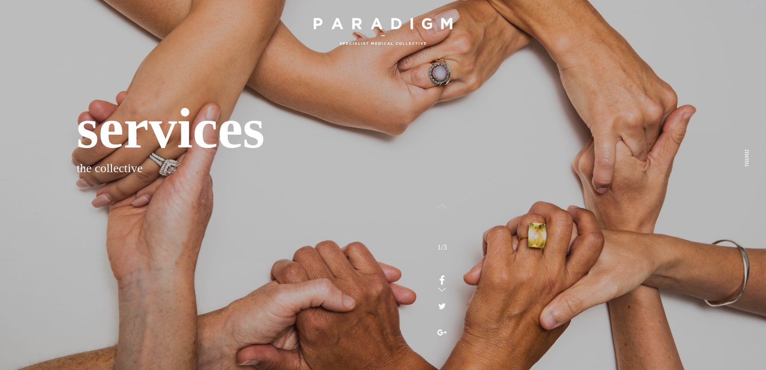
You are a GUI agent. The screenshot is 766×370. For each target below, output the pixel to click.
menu (747, 33)
